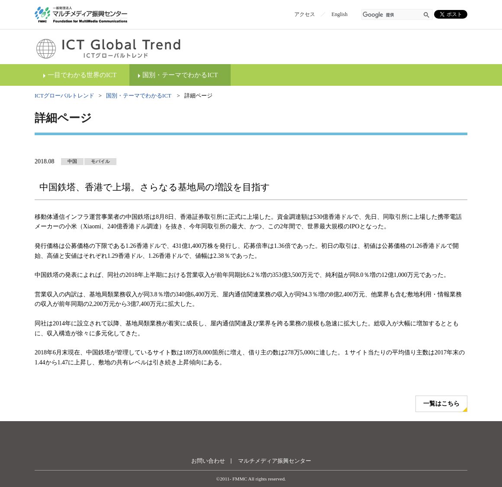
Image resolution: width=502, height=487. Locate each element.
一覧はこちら (441, 403)
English (339, 14)
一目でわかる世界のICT (82, 74)
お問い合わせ (208, 461)
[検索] (392, 15)
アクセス (304, 14)
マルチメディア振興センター (274, 461)
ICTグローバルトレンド (64, 95)
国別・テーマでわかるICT (180, 74)
